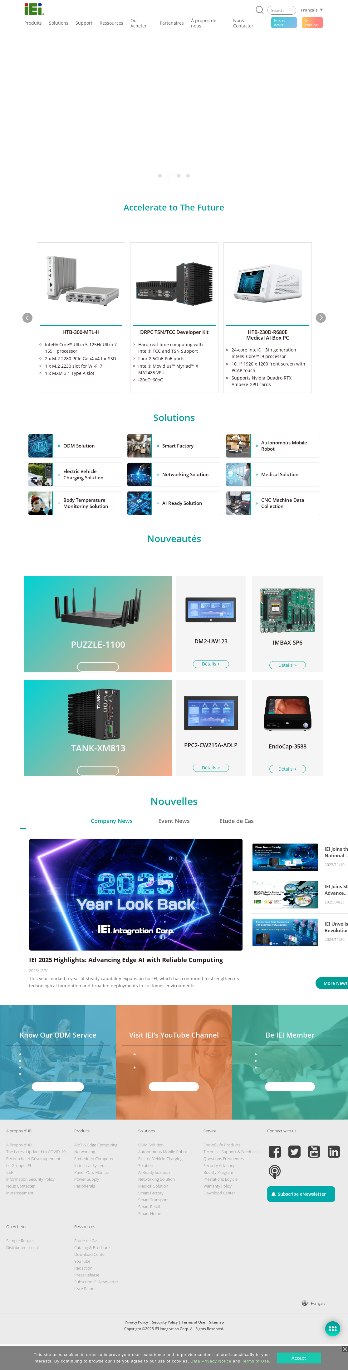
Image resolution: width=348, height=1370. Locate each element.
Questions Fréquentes (223, 1184)
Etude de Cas (236, 846)
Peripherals (84, 1211)
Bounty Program (218, 1198)
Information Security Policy (30, 1205)
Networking (84, 1177)
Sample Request (21, 1266)
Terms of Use (255, 1361)
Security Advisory (218, 1191)
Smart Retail (149, 1232)
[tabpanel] (174, 107)
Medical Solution (153, 1211)
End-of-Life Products (222, 1170)
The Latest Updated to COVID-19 (36, 1177)
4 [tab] (188, 175)
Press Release (86, 1300)
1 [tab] (160, 175)
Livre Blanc (84, 1314)
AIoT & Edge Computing (95, 1170)
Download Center (219, 1218)
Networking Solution (156, 1205)
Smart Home (149, 1239)
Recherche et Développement (33, 1184)
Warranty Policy (217, 1211)
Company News (112, 846)
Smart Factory (151, 1218)
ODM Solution (151, 1170)
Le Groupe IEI (18, 1191)
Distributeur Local (22, 1273)
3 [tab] (179, 175)
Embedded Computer (94, 1184)
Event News (174, 846)
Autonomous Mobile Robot (162, 1177)
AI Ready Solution (154, 1198)
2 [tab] (169, 175)
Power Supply (86, 1205)
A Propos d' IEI (19, 1170)
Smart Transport (153, 1225)
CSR (9, 1198)
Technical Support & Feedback (231, 1177)
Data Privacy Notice (210, 1361)
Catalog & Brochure (92, 1273)
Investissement (19, 1218)
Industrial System (89, 1191)
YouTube (82, 1287)
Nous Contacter (20, 1211)
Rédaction (83, 1293)
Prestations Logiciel (220, 1205)
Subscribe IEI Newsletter (96, 1307)
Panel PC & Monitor (92, 1198)
